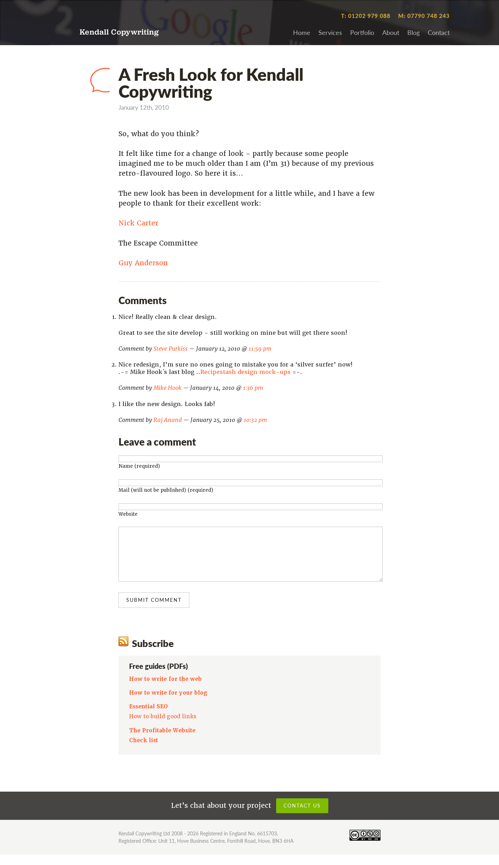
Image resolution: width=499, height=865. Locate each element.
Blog (413, 32)
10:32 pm (255, 420)
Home (301, 32)
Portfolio (362, 32)
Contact (439, 32)
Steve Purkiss (170, 348)
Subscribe (153, 653)
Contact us (302, 815)
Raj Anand (167, 420)
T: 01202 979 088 (365, 16)
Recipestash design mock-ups (245, 372)
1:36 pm (253, 388)
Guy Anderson (143, 263)
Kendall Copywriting (119, 33)
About (390, 32)
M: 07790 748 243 (424, 16)
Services (330, 32)
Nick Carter (138, 223)
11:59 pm (260, 348)
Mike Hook (167, 388)
